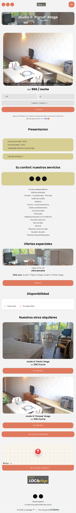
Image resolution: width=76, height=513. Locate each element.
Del (6, 96)
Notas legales (38, 502)
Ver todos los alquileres (38, 434)
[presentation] (7, 80)
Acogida (31, 21)
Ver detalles (38, 371)
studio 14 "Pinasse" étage (38, 416)
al (40, 96)
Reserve (38, 283)
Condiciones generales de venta (38, 505)
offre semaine (38, 271)
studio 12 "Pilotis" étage (38, 361)
